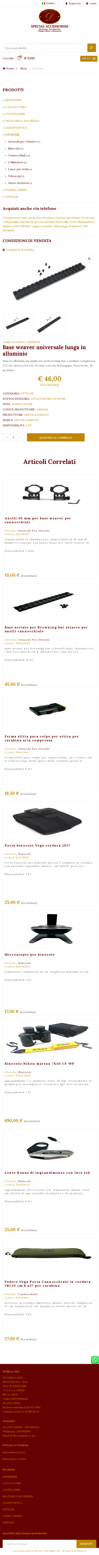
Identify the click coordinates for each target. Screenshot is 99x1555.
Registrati (73, 3)
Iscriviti (86, 1543)
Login (91, 3)
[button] (88, 59)
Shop (23, 68)
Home (8, 68)
